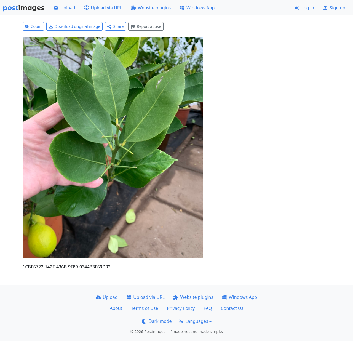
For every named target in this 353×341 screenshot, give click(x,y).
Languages (193, 321)
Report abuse (146, 26)
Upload (64, 8)
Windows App (197, 8)
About (116, 308)
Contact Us (232, 308)
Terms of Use (144, 308)
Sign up (334, 8)
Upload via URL (103, 8)
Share (115, 26)
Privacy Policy (181, 308)
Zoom (33, 26)
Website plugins (151, 8)
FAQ (208, 308)
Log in (304, 8)
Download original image (74, 26)
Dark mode (157, 321)
